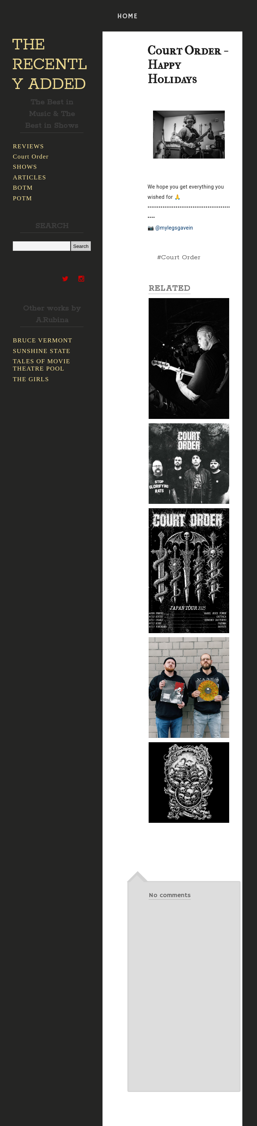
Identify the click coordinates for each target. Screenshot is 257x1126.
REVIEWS (28, 146)
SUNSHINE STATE (42, 351)
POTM (22, 198)
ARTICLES (29, 177)
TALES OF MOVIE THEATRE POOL (41, 365)
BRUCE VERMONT (42, 340)
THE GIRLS (31, 379)
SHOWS (25, 166)
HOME (127, 16)
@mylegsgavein (174, 228)
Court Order (31, 156)
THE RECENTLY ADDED (49, 64)
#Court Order (179, 257)
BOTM (23, 187)
